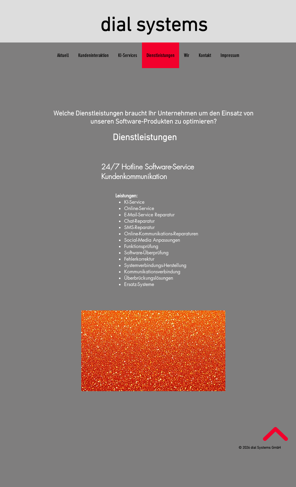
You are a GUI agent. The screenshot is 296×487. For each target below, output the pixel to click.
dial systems (154, 26)
